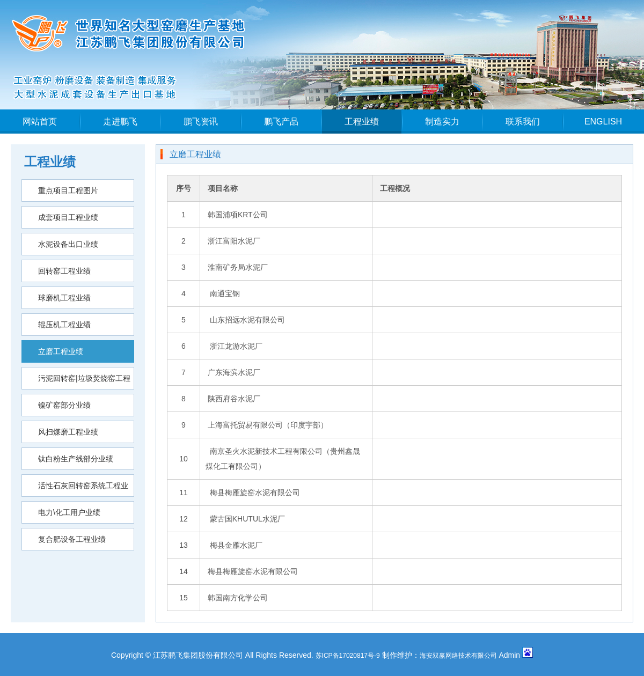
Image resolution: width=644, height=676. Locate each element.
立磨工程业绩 (60, 351)
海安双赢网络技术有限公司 (458, 655)
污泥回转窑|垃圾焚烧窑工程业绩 (76, 382)
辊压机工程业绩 (64, 324)
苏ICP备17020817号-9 (348, 655)
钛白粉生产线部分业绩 (75, 458)
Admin (509, 655)
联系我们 (523, 121)
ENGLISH (603, 121)
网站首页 (40, 121)
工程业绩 (362, 121)
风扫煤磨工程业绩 (68, 432)
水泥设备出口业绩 (68, 244)
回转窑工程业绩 (64, 271)
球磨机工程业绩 (64, 297)
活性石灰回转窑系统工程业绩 (75, 489)
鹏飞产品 (281, 121)
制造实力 (442, 121)
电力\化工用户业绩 (69, 512)
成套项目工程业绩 (68, 217)
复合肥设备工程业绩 (72, 539)
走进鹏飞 (120, 121)
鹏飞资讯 (201, 121)
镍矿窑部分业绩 (64, 405)
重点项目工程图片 (68, 190)
